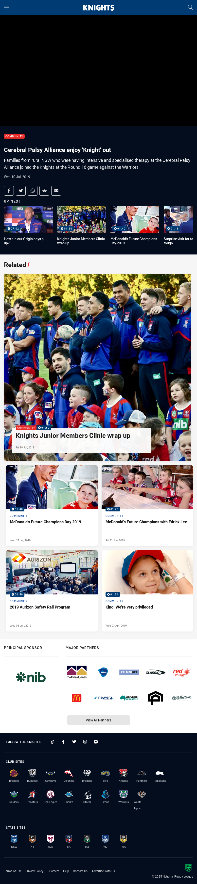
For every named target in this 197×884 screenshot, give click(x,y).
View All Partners (98, 720)
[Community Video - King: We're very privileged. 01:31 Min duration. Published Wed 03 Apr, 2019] (147, 590)
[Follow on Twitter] (74, 741)
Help (66, 871)
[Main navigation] (6, 7)
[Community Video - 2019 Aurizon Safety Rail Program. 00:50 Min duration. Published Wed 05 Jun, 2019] (52, 590)
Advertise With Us (103, 871)
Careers (54, 871)
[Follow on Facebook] (63, 741)
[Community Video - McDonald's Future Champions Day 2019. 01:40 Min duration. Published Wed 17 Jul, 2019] (52, 506)
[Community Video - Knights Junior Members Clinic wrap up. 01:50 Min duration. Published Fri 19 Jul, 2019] (97, 367)
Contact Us (80, 871)
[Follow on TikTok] (52, 741)
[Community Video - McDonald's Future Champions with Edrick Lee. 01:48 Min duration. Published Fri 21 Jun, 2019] (147, 506)
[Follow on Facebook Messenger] (96, 741)
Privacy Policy (34, 871)
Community (14, 136)
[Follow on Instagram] (85, 741)
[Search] (190, 7)
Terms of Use (12, 871)
